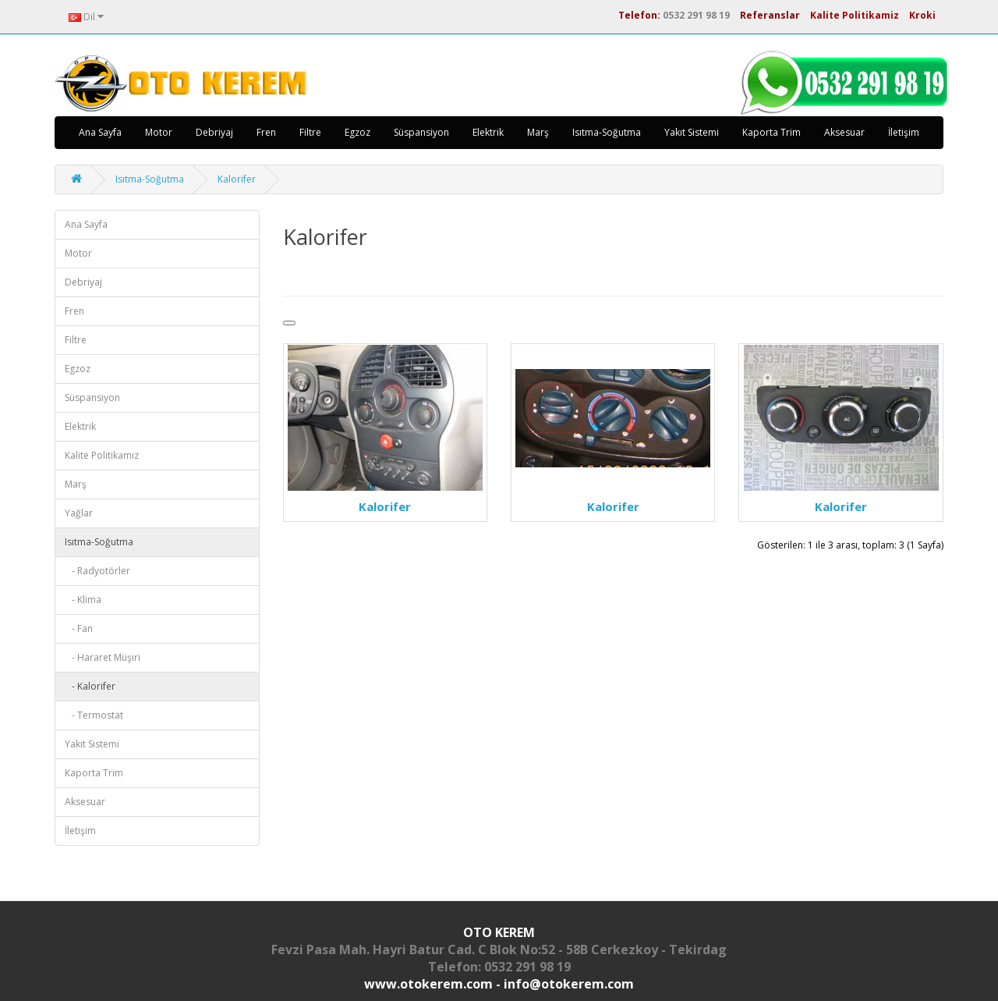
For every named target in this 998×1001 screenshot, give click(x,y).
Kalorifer (237, 179)
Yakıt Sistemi (691, 132)
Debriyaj (214, 132)
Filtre (310, 132)
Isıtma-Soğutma (606, 132)
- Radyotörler (97, 570)
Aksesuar (844, 132)
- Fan (79, 628)
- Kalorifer (90, 686)
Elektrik (488, 132)
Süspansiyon (421, 132)
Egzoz (357, 132)
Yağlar (79, 513)
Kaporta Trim (771, 132)
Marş (538, 132)
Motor (158, 132)
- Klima (83, 599)
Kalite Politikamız (102, 455)
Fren (266, 132)
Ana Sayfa (100, 132)
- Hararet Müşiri (102, 657)
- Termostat (94, 715)
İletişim (903, 132)
